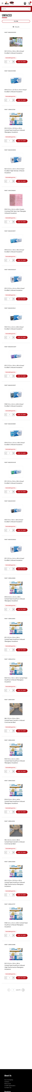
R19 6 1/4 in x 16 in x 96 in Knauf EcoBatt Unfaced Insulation (14, 251)
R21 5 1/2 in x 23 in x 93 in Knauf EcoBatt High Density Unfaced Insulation (14, 170)
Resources (7, 1083)
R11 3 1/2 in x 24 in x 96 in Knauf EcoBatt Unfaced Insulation (14, 559)
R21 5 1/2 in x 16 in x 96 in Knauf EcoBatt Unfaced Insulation (14, 52)
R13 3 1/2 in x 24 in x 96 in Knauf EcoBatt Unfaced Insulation (14, 289)
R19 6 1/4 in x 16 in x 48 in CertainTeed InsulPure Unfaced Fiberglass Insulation (14, 801)
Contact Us (7, 1087)
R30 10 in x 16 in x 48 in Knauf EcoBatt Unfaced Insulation (13, 520)
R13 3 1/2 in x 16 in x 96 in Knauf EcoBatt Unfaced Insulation (14, 366)
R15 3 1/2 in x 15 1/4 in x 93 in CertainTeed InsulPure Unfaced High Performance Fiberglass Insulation (14, 883)
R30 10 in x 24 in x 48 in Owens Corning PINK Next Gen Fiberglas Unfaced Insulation (15, 211)
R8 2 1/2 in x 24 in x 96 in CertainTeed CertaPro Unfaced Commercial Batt (14, 842)
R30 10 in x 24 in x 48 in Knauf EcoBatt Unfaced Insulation (13, 328)
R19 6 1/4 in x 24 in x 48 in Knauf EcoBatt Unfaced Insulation (14, 443)
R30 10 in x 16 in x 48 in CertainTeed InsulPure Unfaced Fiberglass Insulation (15, 680)
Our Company (8, 1080)
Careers (6, 1081)
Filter (16, 21)
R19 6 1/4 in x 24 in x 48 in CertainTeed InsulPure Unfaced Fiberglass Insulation (14, 599)
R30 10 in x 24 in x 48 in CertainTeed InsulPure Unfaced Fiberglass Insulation (14, 761)
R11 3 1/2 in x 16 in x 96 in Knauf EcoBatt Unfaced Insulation (14, 482)
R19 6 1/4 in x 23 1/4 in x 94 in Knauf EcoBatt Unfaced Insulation (15, 90)
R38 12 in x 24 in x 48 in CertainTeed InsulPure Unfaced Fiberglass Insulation (16, 925)
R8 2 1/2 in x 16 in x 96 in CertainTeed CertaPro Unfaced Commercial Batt (14, 720)
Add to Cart (22, 61)
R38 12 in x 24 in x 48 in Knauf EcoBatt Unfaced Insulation (13, 405)
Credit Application (9, 1085)
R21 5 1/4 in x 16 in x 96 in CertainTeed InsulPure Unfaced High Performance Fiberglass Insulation (14, 966)
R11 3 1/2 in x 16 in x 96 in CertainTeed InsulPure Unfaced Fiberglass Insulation (14, 639)
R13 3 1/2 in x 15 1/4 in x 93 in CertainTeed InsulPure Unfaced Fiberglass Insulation (14, 130)
